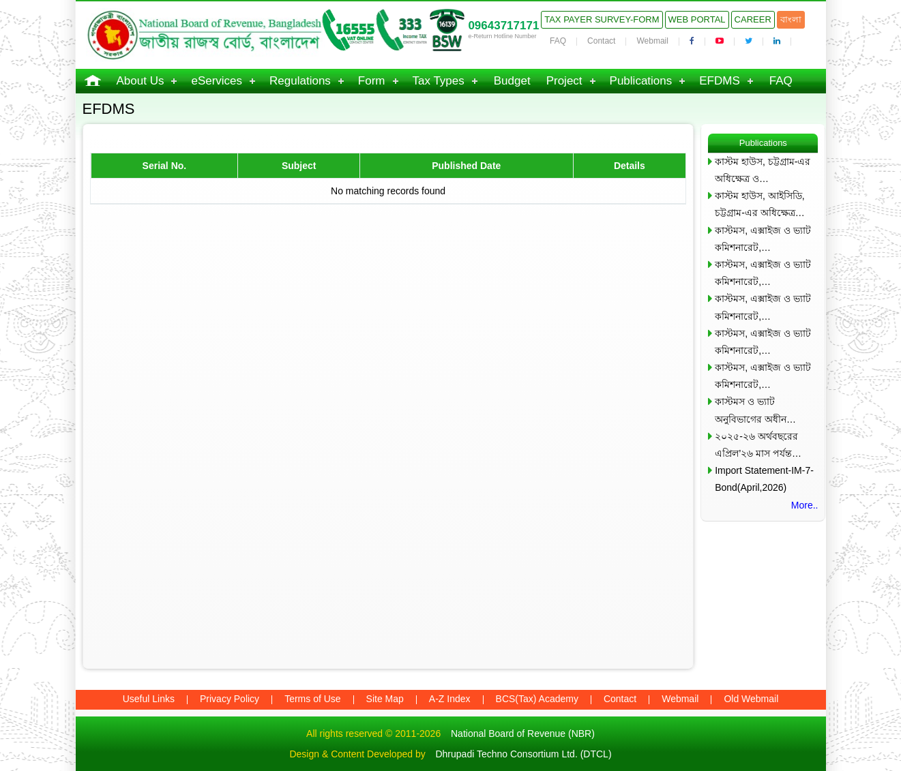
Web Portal (697, 19)
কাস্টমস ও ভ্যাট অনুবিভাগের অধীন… (755, 410)
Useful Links (149, 698)
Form (371, 80)
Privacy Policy (229, 698)
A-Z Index (450, 698)
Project (564, 80)
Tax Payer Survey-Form (601, 19)
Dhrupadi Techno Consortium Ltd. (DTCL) (523, 754)
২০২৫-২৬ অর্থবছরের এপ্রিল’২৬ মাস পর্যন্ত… (758, 445)
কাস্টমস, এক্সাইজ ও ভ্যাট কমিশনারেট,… (763, 239)
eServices (216, 80)
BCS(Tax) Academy (537, 698)
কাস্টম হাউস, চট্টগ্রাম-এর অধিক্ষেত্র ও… (762, 170)
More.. (804, 505)
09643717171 (503, 25)
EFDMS (719, 80)
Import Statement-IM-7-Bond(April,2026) (764, 479)
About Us (140, 80)
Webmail (652, 41)
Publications (641, 80)
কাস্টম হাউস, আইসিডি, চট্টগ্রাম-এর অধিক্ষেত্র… (760, 204)
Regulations (300, 80)
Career (753, 19)
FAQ (558, 41)
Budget (512, 80)
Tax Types (438, 80)
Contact (601, 41)
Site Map (385, 698)
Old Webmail (751, 698)
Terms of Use (312, 698)
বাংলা (790, 19)
